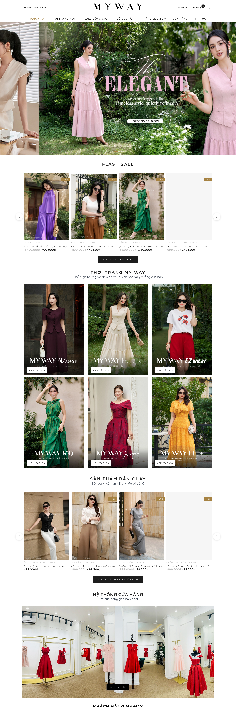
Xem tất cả (37, 370)
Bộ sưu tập (126, 18)
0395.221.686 (39, 7)
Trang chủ (35, 18)
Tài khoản (182, 7)
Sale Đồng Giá (97, 18)
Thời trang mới (64, 18)
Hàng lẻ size (154, 18)
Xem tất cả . (118, 259)
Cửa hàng (180, 18)
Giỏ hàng (198, 7)
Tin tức (202, 18)
